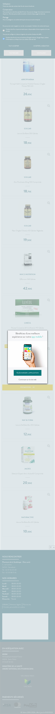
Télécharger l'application (27, 373)
